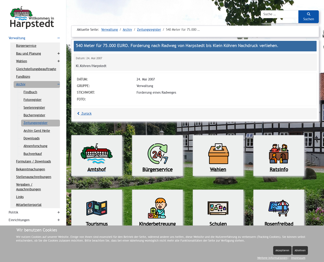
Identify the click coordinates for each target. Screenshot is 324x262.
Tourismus (97, 224)
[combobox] (280, 14)
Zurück (84, 113)
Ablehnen (300, 250)
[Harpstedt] (33, 17)
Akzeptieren (282, 250)
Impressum (298, 258)
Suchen (308, 16)
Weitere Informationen (272, 258)
